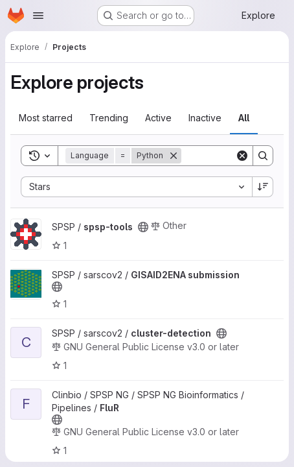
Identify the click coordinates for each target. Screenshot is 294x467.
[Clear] (242, 155)
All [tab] (243, 117)
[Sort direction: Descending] (263, 186)
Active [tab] (158, 117)
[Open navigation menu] (38, 15)
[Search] (263, 155)
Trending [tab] (108, 117)
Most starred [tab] (46, 117)
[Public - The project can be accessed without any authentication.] (143, 227)
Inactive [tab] (204, 117)
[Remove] (173, 155)
